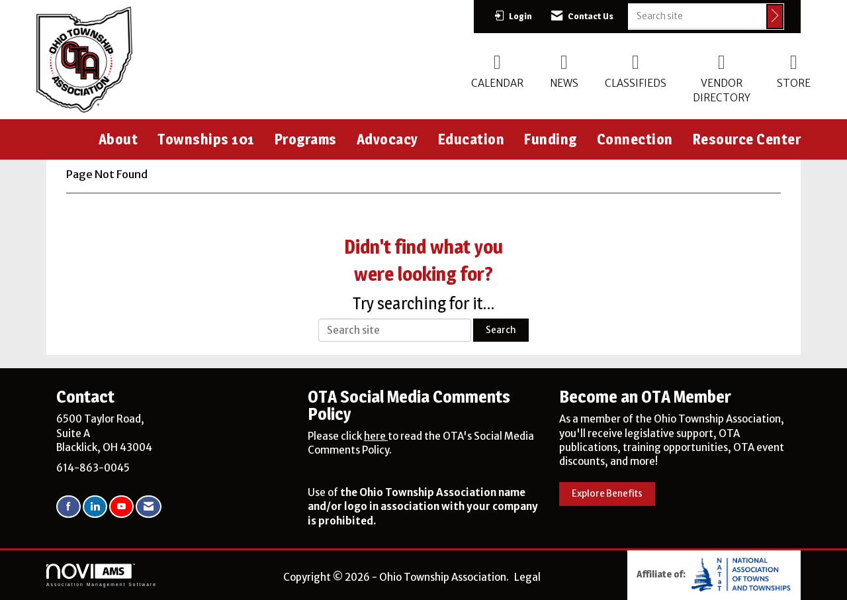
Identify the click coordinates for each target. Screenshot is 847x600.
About (118, 139)
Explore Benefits (607, 493)
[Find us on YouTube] (121, 507)
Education (471, 139)
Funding (550, 139)
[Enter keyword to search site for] (697, 16)
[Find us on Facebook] (68, 507)
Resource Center (747, 139)
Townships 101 (206, 139)
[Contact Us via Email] (148, 507)
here (376, 436)
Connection (635, 139)
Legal (527, 577)
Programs (306, 139)
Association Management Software (101, 575)
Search (501, 330)
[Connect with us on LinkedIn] (95, 507)
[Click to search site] (774, 16)
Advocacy (387, 139)
